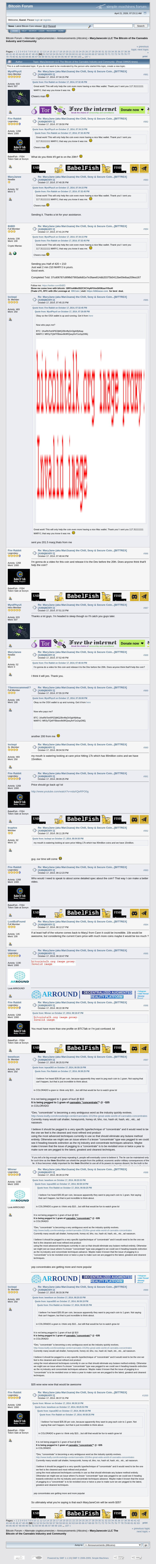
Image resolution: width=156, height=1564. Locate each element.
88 (40, 56)
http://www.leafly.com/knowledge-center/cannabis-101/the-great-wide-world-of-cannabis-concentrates (89, 1115)
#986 (145, 553)
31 (103, 51)
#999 (145, 1290)
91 (49, 56)
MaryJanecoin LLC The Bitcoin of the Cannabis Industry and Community (62, 1532)
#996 (145, 1005)
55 (57, 54)
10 (34, 51)
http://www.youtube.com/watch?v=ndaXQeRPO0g (60, 791)
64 (86, 54)
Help (24, 31)
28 (93, 51)
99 (75, 56)
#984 (145, 229)
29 (96, 51)
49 (36, 54)
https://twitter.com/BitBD (53, 285)
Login (41, 31)
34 (112, 51)
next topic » (143, 1531)
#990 (145, 747)
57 (63, 54)
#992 (145, 831)
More (61, 31)
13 (44, 51)
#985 (145, 300)
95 (62, 56)
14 (47, 51)
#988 (145, 655)
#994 (145, 924)
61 (76, 54)
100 (79, 56)
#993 (145, 870)
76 (125, 54)
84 (27, 56)
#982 (145, 122)
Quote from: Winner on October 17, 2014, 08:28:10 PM (58, 1403)
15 (51, 51)
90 (46, 56)
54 (54, 54)
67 (96, 54)
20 (67, 51)
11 (38, 51)
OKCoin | (76, 291)
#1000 (145, 1395)
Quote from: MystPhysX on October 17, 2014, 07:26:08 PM (62, 312)
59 (70, 54)
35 (116, 51)
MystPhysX (15, 71)
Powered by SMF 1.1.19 (59, 1558)
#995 (145, 953)
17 (57, 51)
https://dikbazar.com (97, 291)
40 (7, 54)
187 (87, 56)
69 (102, 54)
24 (80, 51)
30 (99, 51)
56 (60, 54)
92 (52, 56)
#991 (145, 776)
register (47, 20)
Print (145, 56)
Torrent (51, 26)
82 (20, 56)
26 (86, 51)
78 (7, 56)
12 (41, 51)
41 (10, 54)
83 (23, 56)
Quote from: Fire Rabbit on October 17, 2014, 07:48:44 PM (60, 663)
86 (33, 56)
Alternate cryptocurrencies (40, 38)
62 (80, 54)
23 (77, 51)
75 (122, 54)
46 (27, 54)
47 (30, 54)
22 (73, 51)
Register (51, 31)
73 (115, 54)
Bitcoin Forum (14, 38)
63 (83, 54)
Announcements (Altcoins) (72, 38)
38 (125, 51)
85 (30, 56)
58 (67, 54)
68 (99, 54)
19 (64, 51)
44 (20, 54)
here (91, 316)
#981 (145, 74)
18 (60, 51)
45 (23, 54)
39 (128, 51)
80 (14, 56)
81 (17, 56)
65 (89, 54)
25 (83, 51)
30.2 (45, 26)
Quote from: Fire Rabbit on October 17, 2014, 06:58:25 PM (62, 1071)
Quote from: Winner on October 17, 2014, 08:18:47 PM (58, 1013)
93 (56, 56)
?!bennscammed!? (19, 687)
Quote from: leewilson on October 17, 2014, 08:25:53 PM (59, 1180)
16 (54, 51)
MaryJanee (14, 176)
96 (65, 56)
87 (36, 56)
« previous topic (141, 1528)
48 (33, 54)
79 (10, 56)
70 (106, 54)
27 (90, 51)
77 (128, 54)
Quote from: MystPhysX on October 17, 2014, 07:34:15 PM (60, 129)
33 (109, 51)
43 (17, 54)
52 (47, 54)
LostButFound (17, 921)
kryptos (12, 827)
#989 (145, 690)
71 (109, 54)
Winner (12, 950)
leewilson (14, 1056)
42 (14, 54)
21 (70, 51)
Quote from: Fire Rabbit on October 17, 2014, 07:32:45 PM (60, 82)
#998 (145, 1172)
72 (112, 54)
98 (72, 56)
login (37, 20)
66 (93, 54)
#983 (145, 180)
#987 (145, 608)
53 (50, 54)
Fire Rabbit (14, 118)
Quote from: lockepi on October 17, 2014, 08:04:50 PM (58, 839)
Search (33, 31)
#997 (145, 1060)
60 (73, 54)
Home (15, 31)
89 (43, 56)
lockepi (12, 296)
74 (119, 54)
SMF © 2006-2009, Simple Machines (91, 1558)
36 (119, 51)
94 (59, 56)
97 (69, 56)
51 (44, 54)
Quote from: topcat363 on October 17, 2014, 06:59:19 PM (59, 1067)
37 (122, 51)
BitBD (11, 226)
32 (106, 51)
